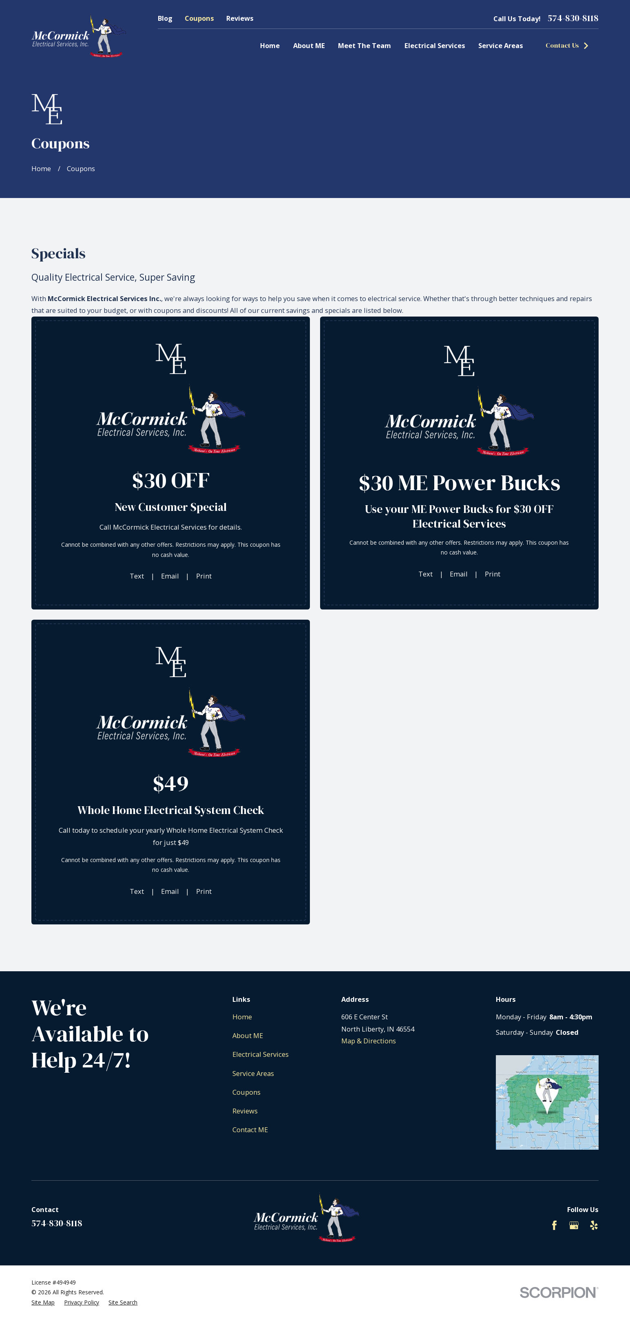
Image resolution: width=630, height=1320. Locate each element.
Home (242, 1016)
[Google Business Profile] (574, 1225)
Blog (165, 18)
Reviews (240, 18)
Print (204, 576)
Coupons (199, 18)
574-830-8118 (573, 18)
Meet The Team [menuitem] (364, 45)
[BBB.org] (534, 1225)
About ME (247, 1035)
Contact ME (250, 1129)
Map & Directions (368, 1040)
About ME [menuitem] (309, 45)
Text (137, 576)
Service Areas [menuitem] (500, 45)
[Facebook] (554, 1225)
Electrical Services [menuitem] (435, 45)
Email (170, 576)
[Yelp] (594, 1225)
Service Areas (253, 1073)
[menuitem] (43, 1303)
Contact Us (568, 45)
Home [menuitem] (270, 45)
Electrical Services (260, 1054)
